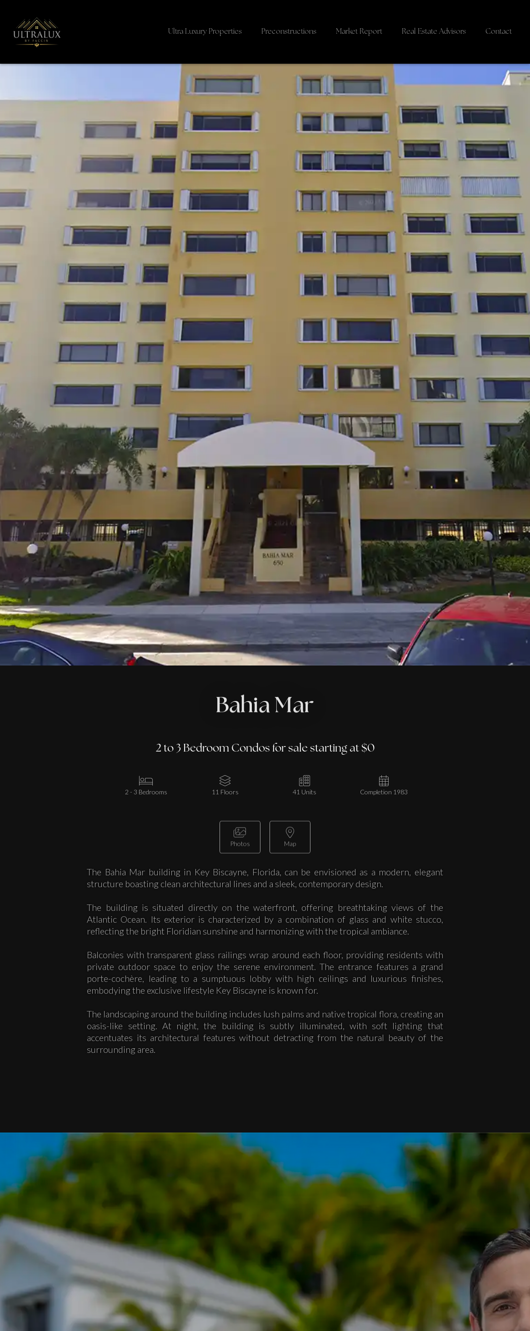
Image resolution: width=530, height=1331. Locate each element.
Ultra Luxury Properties (205, 32)
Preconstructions (288, 32)
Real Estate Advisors (434, 32)
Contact (498, 32)
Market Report (359, 32)
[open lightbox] (240, 840)
